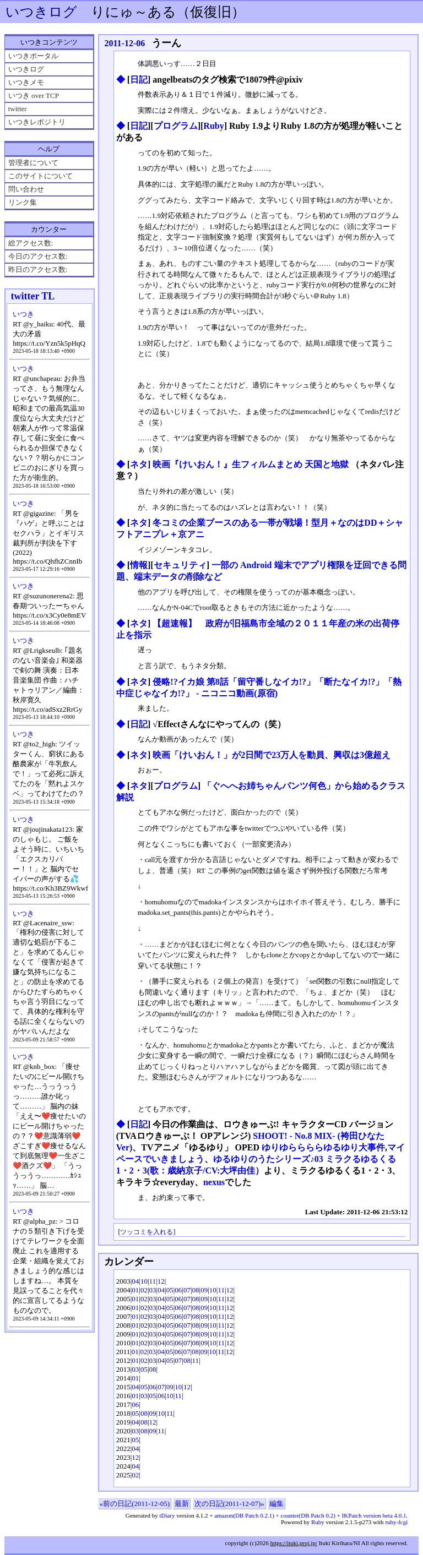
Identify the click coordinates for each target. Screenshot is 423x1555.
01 (135, 1290)
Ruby (213, 125)
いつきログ (41, 11)
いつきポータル (33, 56)
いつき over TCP (33, 95)
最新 (182, 1503)
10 (144, 1281)
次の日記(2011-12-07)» (229, 1503)
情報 (139, 565)
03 (152, 1290)
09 (204, 1290)
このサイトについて (40, 176)
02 (144, 1290)
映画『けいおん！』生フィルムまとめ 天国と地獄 (252, 464)
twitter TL (32, 296)
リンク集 (22, 202)
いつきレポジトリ (37, 122)
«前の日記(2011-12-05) (135, 1503)
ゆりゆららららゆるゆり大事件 (323, 1147)
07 (187, 1290)
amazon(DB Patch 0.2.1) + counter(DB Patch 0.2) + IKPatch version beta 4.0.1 (310, 1515)
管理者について (33, 163)
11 (152, 1281)
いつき (23, 314)
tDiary (167, 1515)
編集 (276, 1503)
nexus (214, 1182)
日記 (139, 79)
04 (135, 1281)
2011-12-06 (124, 43)
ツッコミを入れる (146, 1232)
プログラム (176, 125)
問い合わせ (26, 189)
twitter (17, 109)
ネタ (139, 464)
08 (195, 1290)
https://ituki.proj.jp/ (293, 1543)
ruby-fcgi (396, 1522)
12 (161, 1281)
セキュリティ (180, 565)
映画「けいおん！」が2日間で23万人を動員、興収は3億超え (272, 755)
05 (169, 1290)
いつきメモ (26, 82)
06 (178, 1290)
